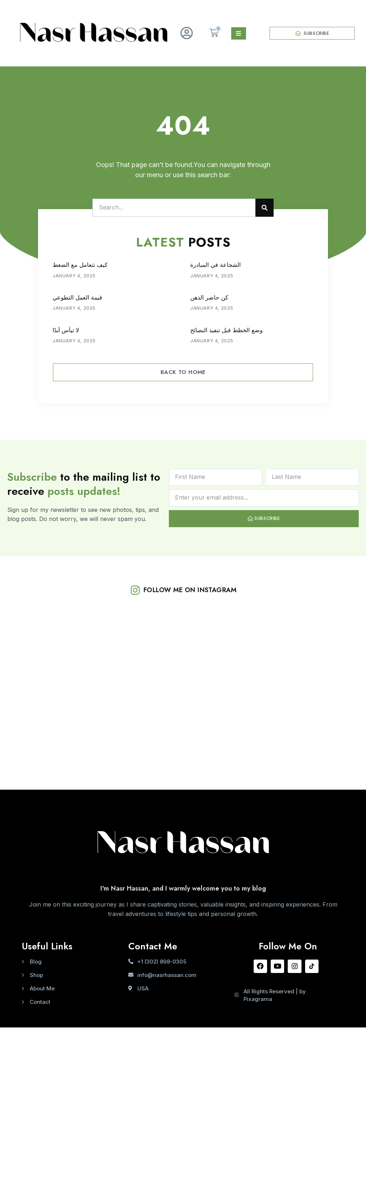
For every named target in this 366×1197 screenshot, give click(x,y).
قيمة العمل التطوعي (77, 297)
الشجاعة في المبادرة (215, 265)
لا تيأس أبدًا (66, 330)
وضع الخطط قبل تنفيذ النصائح (226, 330)
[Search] (264, 208)
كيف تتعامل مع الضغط (80, 265)
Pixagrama (258, 1000)
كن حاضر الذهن (209, 297)
